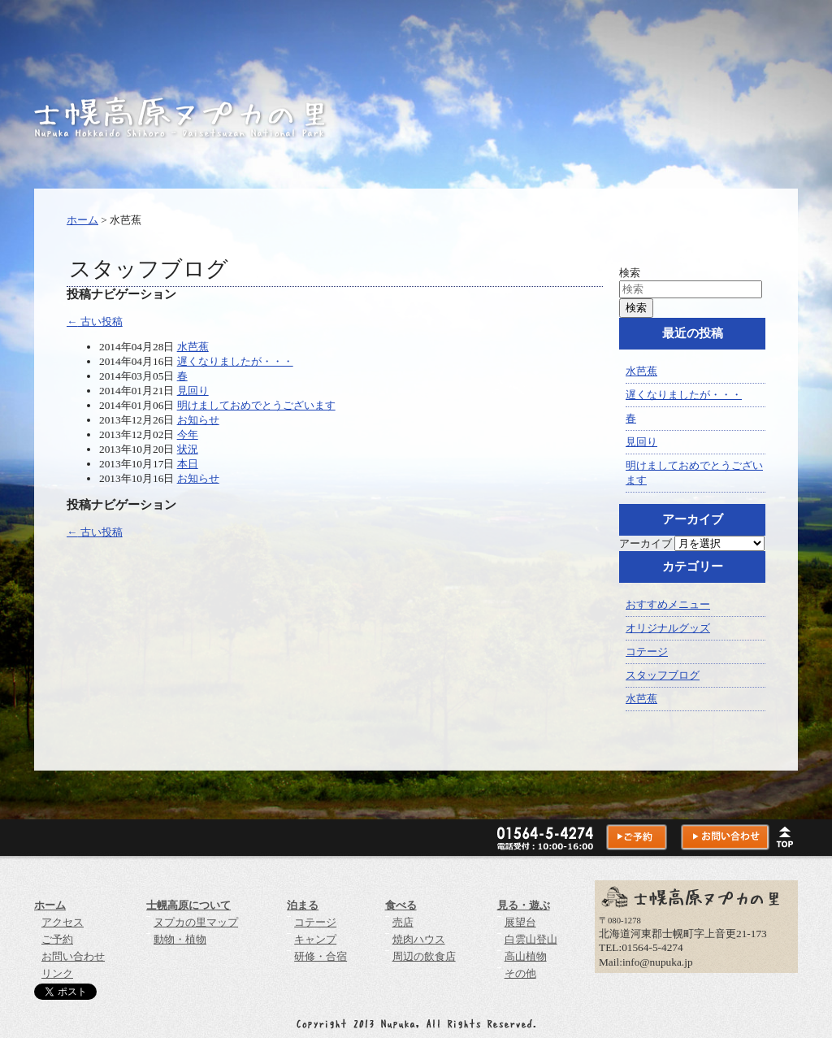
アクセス (62, 922)
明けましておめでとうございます (256, 405)
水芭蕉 (193, 347)
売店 (403, 922)
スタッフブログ (663, 675)
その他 (520, 973)
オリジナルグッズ (668, 628)
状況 (187, 449)
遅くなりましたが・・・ (235, 361)
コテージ (647, 651)
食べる (401, 905)
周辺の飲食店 (424, 956)
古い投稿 (95, 321)
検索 (629, 273)
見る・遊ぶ (523, 905)
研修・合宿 (320, 956)
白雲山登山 (531, 939)
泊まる (302, 905)
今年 (187, 434)
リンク (57, 973)
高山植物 (526, 956)
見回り (193, 390)
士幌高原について (188, 905)
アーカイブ (645, 543)
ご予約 (57, 939)
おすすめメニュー (668, 604)
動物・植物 (180, 939)
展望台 (520, 922)
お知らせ (198, 420)
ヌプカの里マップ (196, 922)
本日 (187, 464)
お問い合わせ (73, 956)
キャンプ (315, 939)
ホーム (82, 220)
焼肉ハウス (418, 939)
